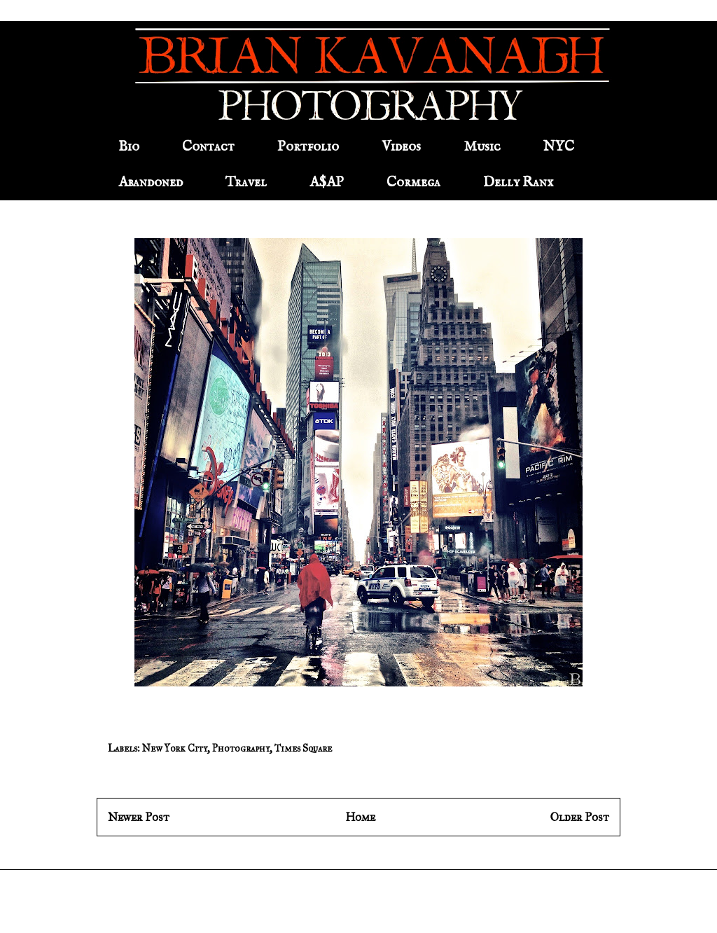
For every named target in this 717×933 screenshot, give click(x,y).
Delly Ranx (518, 182)
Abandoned (150, 182)
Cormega (413, 182)
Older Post (579, 817)
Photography (241, 748)
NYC (558, 147)
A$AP (326, 182)
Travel (246, 182)
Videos (401, 147)
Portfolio (308, 147)
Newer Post (138, 817)
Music (482, 147)
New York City (174, 748)
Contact (208, 147)
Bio (128, 147)
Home (360, 817)
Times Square (303, 748)
